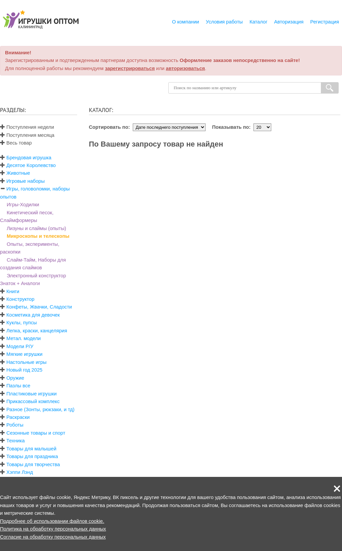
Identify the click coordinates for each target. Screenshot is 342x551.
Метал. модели (23, 338)
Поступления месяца (27, 135)
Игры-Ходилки (23, 204)
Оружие (15, 378)
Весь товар (16, 143)
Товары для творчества (33, 464)
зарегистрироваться (130, 68)
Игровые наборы (25, 181)
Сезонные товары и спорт (35, 433)
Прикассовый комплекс (33, 401)
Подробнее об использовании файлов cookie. (52, 521)
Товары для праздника (32, 456)
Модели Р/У (19, 346)
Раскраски (18, 417)
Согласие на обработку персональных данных (53, 537)
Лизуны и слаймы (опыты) (36, 228)
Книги (12, 291)
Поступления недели (27, 127)
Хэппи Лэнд (19, 472)
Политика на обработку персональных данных (53, 529)
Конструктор (20, 299)
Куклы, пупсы (21, 322)
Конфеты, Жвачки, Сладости (39, 307)
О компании (185, 21)
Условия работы (224, 21)
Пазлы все (18, 385)
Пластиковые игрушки (31, 393)
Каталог (258, 21)
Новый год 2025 (24, 370)
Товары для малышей (31, 448)
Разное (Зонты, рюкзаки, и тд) (40, 409)
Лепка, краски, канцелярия (36, 330)
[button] (337, 489)
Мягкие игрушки (24, 354)
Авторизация (289, 21)
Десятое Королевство (31, 165)
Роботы (14, 425)
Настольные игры (26, 362)
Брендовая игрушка (28, 157)
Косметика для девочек (33, 315)
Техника (15, 440)
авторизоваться (185, 68)
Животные (18, 173)
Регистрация (324, 21)
